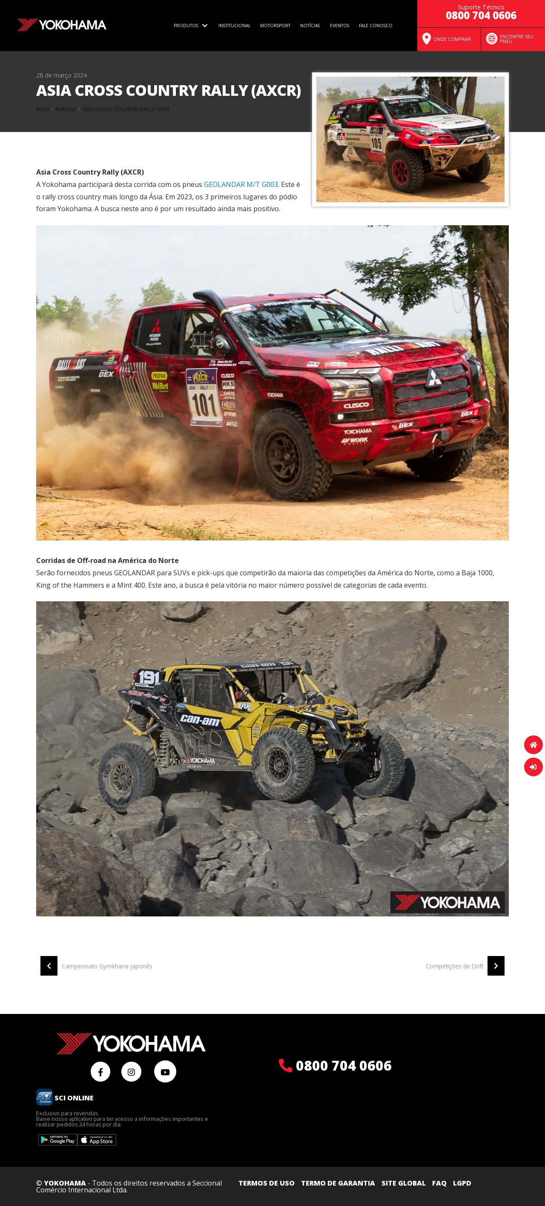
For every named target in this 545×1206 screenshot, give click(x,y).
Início (42, 109)
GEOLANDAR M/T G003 (241, 184)
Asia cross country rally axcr (125, 109)
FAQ (439, 1183)
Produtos (186, 26)
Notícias (310, 26)
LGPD (462, 1183)
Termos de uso (266, 1183)
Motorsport (275, 26)
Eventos (339, 26)
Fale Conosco (376, 26)
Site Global (404, 1183)
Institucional (234, 26)
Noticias (66, 109)
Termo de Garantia (338, 1183)
